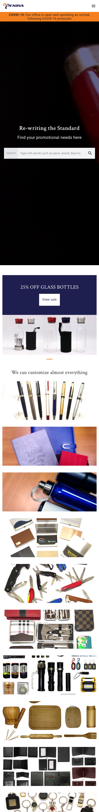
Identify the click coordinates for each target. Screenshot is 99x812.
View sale (49, 299)
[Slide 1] (49, 359)
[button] (9, 315)
